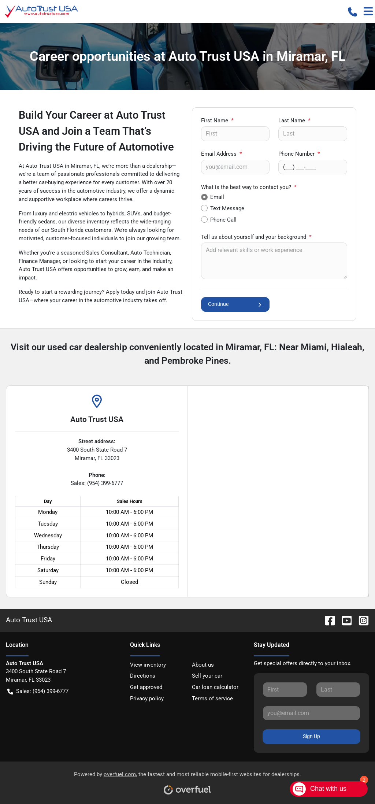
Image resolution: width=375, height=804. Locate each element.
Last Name (294, 120)
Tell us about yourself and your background (256, 237)
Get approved (146, 687)
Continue (235, 304)
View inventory (148, 665)
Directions (142, 676)
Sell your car (207, 676)
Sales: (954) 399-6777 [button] (37, 691)
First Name (217, 120)
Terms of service (212, 698)
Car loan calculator (215, 687)
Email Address (221, 154)
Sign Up (311, 736)
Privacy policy (147, 698)
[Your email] (235, 167)
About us (203, 665)
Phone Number (299, 154)
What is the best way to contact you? (249, 187)
